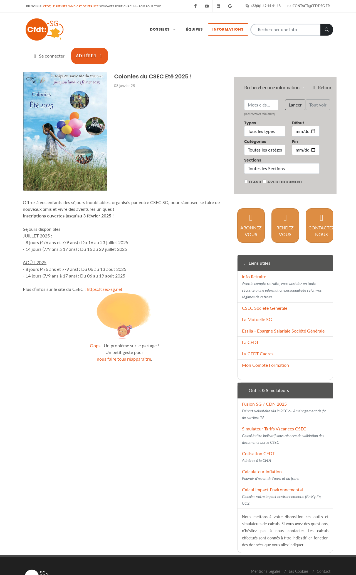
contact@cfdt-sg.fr (309, 6)
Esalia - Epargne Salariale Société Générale (283, 306)
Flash (255, 157)
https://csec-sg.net (104, 264)
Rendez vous (285, 200)
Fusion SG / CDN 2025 (284, 386)
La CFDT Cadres (257, 329)
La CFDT (250, 317)
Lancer (295, 80)
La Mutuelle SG (257, 295)
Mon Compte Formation (265, 340)
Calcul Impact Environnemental (282, 471)
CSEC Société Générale (264, 283)
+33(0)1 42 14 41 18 (263, 6)
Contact (323, 546)
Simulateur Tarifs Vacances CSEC (283, 410)
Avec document (285, 157)
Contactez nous (321, 200)
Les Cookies (298, 546)
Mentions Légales (265, 546)
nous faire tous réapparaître (124, 334)
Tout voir (318, 80)
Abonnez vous (251, 200)
